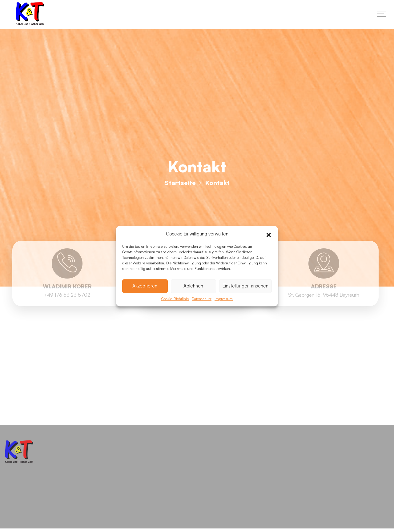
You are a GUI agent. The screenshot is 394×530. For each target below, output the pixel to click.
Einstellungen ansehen (245, 295)
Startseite (180, 184)
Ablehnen (193, 295)
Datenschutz (201, 308)
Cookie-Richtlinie (175, 308)
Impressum (224, 308)
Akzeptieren (144, 295)
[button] (269, 243)
